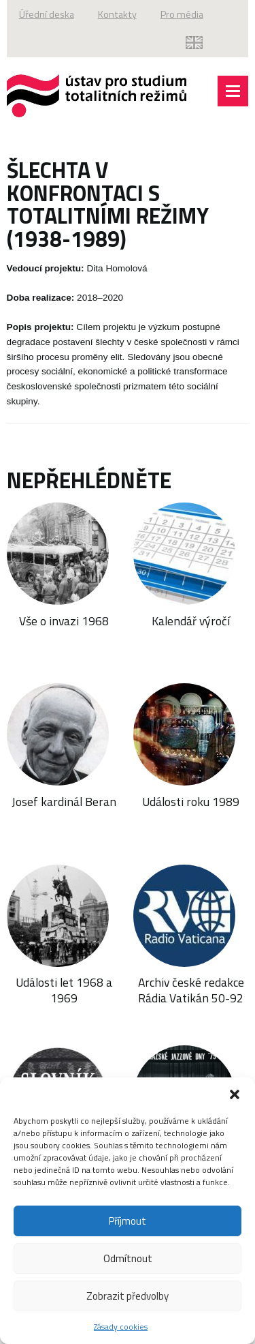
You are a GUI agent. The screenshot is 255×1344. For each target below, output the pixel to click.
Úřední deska (46, 14)
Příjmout (127, 1221)
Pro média (181, 14)
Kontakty (117, 14)
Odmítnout (127, 1258)
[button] (234, 1094)
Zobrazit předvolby (127, 1296)
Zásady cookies (121, 1326)
